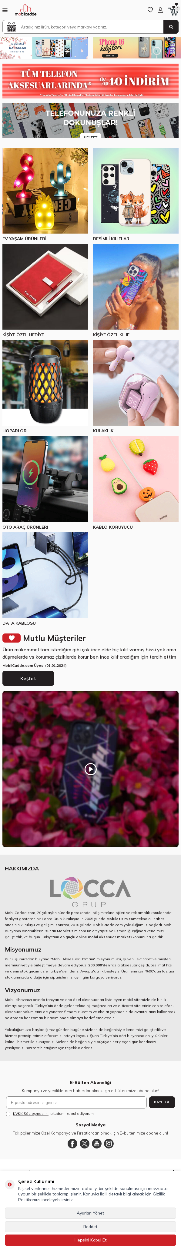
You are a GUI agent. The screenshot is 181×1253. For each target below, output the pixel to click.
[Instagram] (109, 1143)
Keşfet (28, 678)
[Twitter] (84, 1143)
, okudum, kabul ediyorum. (50, 1113)
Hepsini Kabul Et (91, 1240)
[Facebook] (72, 1143)
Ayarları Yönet (90, 1213)
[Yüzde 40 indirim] (90, 81)
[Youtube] (97, 1143)
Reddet (90, 1226)
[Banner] (90, 120)
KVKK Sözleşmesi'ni (31, 1113)
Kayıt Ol (162, 1102)
